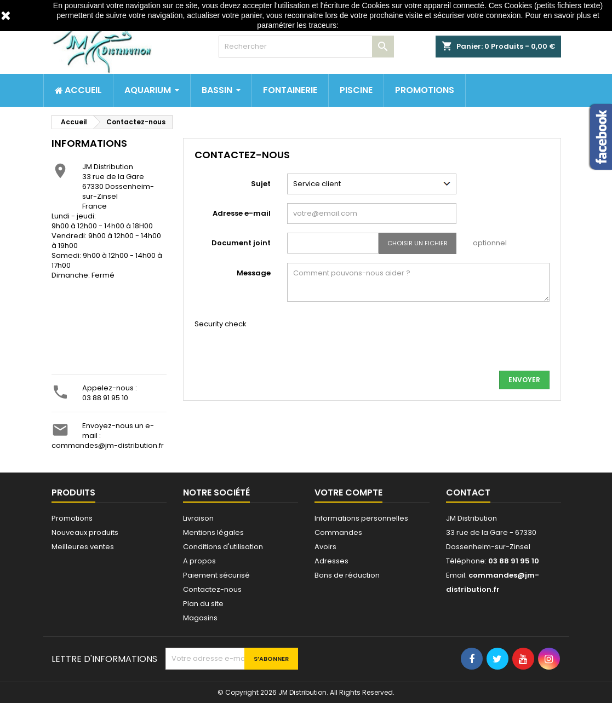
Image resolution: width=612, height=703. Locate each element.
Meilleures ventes (83, 546)
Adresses (331, 561)
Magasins (200, 618)
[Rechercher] (306, 46)
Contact (468, 492)
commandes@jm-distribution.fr (108, 445)
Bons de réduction (347, 575)
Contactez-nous (212, 589)
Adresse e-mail (242, 213)
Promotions (72, 518)
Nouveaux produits (85, 532)
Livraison (198, 518)
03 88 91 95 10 (105, 398)
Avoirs (325, 546)
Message (254, 273)
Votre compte (348, 492)
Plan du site (203, 603)
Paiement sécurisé (216, 575)
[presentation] (370, 340)
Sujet (261, 183)
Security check (221, 324)
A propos (199, 561)
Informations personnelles (361, 518)
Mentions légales (213, 532)
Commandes (338, 532)
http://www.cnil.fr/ (370, 25)
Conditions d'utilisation (223, 546)
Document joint (241, 243)
